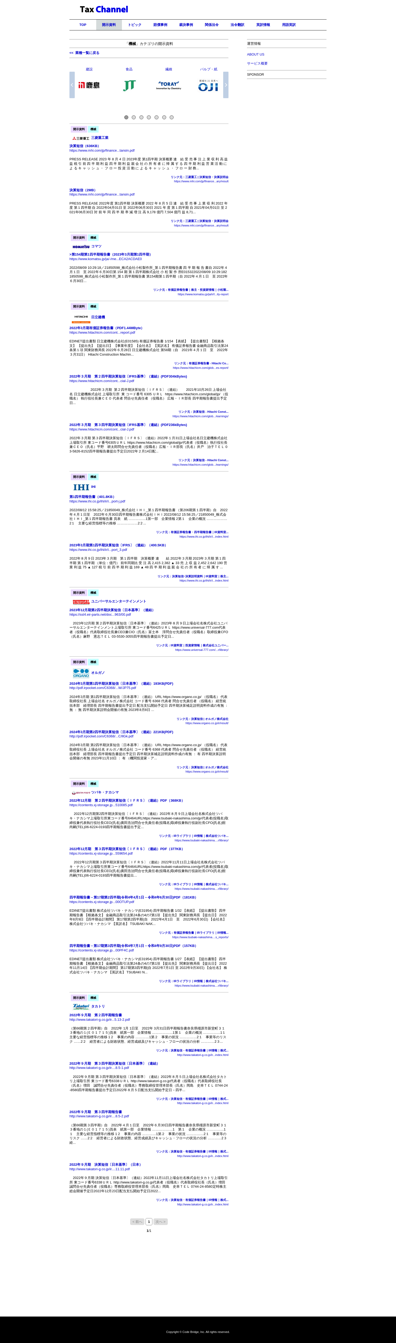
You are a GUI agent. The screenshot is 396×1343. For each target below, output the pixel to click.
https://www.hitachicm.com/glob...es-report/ (200, 367)
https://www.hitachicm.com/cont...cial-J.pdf (101, 381)
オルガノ (98, 673)
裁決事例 (186, 25)
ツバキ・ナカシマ (105, 792)
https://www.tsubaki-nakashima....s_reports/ (200, 937)
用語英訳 (289, 25)
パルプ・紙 (208, 69)
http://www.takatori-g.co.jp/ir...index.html (202, 1054)
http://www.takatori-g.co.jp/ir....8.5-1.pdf (99, 1068)
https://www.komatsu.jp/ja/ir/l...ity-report (203, 294)
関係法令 (212, 25)
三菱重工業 (99, 138)
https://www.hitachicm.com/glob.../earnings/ (200, 416)
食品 (129, 69)
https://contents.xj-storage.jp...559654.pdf (101, 853)
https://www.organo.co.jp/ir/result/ (207, 723)
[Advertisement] (287, 121)
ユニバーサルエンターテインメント (118, 601)
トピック (135, 25)
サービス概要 (257, 63)
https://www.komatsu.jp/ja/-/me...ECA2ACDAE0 (105, 259)
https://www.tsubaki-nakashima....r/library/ (201, 840)
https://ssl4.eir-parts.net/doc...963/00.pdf (100, 614)
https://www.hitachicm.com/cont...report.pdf (102, 332)
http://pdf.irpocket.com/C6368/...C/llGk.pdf (101, 736)
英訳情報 (263, 25)
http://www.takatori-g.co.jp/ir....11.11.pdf (99, 1169)
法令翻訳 (237, 25)
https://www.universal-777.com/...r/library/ (201, 649)
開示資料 (109, 25)
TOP (82, 25)
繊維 (168, 69)
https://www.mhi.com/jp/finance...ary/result (201, 181)
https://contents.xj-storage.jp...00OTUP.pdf (101, 902)
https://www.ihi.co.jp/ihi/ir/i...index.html (203, 536)
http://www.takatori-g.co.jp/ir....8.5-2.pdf (99, 1116)
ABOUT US (255, 54)
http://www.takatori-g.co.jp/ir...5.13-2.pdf (99, 1020)
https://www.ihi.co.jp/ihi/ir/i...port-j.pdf (97, 501)
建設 (89, 69)
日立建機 (98, 317)
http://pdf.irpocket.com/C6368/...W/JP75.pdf (102, 688)
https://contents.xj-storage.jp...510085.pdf (101, 805)
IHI (93, 487)
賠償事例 (160, 25)
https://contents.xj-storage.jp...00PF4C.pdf (101, 950)
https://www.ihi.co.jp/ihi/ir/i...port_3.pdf (98, 550)
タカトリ (98, 1006)
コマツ (96, 246)
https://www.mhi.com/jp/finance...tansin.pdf (102, 150)
